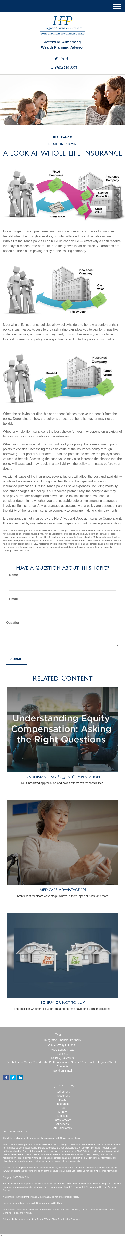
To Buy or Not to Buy (62, 1003)
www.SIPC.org (55, 1203)
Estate (63, 1099)
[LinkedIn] (62, 58)
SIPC (62, 1183)
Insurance (62, 1103)
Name (13, 575)
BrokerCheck (73, 1138)
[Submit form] (16, 659)
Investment (62, 1095)
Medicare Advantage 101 (62, 890)
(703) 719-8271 (62, 68)
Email (13, 599)
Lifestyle (62, 1115)
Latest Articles (62, 1120)
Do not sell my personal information (100, 1171)
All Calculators (62, 1128)
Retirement (62, 1091)
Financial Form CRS (18, 1131)
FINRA (56, 1183)
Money (62, 1111)
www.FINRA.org (37, 1203)
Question (13, 622)
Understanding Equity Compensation (62, 777)
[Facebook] (67, 58)
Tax (62, 1107)
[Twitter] (56, 58)
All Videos (62, 1124)
